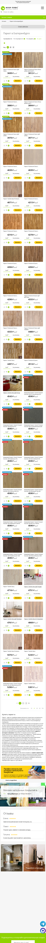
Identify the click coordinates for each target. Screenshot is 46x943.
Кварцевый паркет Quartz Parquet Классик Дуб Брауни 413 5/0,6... (12, 425)
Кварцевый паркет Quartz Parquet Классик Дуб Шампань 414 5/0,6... (12, 458)
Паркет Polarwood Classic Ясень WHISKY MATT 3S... (32, 102)
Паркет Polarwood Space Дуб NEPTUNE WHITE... (32, 296)
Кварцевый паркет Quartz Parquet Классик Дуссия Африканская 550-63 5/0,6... (12, 685)
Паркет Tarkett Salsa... (9, 360)
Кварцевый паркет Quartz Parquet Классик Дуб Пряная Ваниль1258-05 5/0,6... (33, 555)
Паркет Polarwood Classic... (31, 199)
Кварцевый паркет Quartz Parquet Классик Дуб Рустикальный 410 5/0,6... (33, 394)
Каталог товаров (7, 17)
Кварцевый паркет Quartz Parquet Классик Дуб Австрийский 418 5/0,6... (33, 459)
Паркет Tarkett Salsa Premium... (11, 199)
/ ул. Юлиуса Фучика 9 (19, 793)
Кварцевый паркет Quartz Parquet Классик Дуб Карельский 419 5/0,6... (12, 490)
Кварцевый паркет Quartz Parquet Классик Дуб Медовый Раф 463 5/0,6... (33, 491)
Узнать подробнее (11, 780)
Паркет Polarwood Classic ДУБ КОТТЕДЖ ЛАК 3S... (11, 102)
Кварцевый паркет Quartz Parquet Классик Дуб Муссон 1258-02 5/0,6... (33, 522)
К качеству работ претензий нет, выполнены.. (17, 838)
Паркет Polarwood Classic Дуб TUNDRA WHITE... (32, 328)
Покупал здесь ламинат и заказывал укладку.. (17, 830)
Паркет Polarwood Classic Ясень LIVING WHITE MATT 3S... (32, 70)
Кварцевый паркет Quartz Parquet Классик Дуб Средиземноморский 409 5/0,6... (33, 426)
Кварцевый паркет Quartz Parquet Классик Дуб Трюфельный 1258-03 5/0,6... (12, 555)
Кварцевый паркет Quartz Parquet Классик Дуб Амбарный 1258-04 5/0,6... (12, 523)
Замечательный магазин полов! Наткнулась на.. (17, 822)
